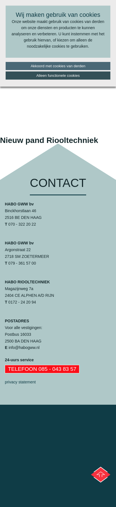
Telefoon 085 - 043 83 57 (42, 369)
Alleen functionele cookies (58, 75)
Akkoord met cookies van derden (58, 66)
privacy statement (20, 382)
